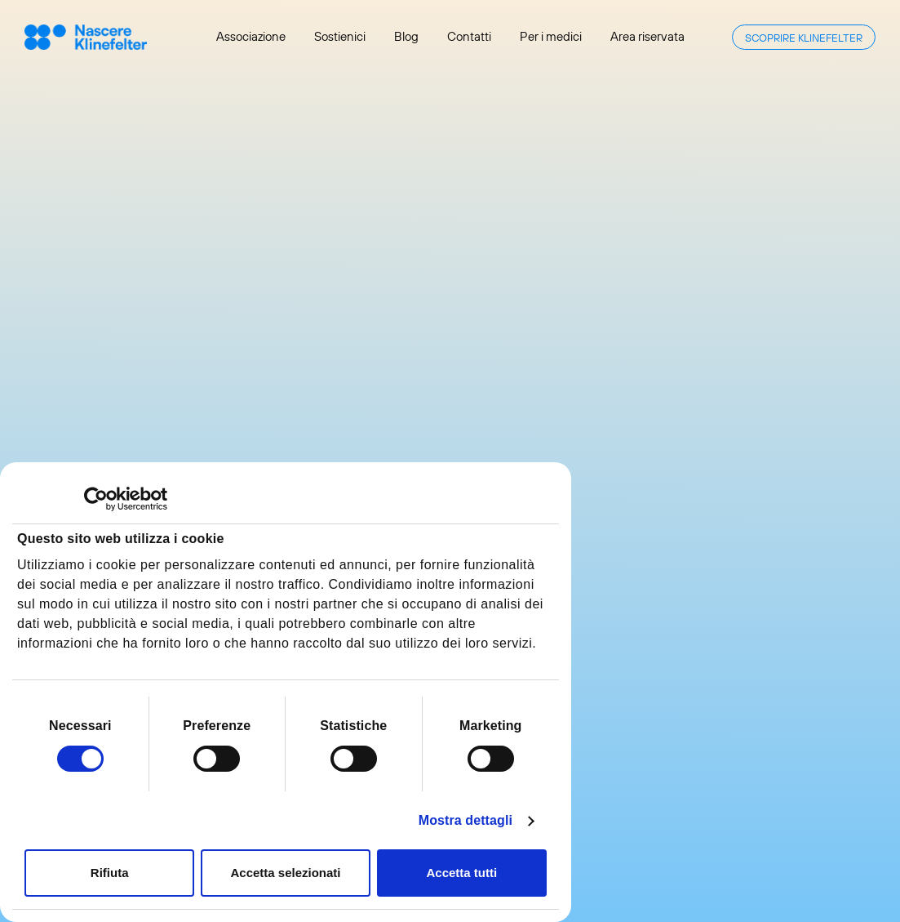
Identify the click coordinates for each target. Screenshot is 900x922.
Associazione (251, 36)
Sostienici (340, 36)
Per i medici (551, 36)
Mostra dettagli (465, 820)
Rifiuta (110, 873)
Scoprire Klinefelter (803, 37)
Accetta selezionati (285, 873)
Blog (406, 36)
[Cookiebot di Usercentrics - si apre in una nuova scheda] (95, 499)
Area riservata (647, 36)
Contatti (469, 36)
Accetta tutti (461, 873)
